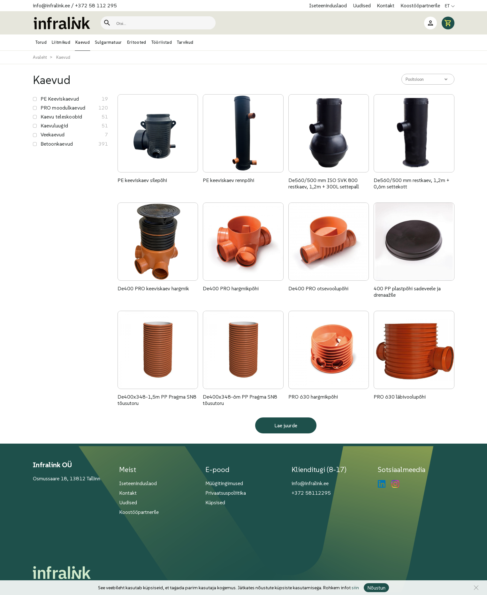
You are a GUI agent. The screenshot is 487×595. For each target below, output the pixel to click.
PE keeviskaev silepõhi (142, 180)
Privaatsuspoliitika (225, 493)
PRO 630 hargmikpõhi (313, 396)
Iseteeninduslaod (328, 5)
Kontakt (386, 5)
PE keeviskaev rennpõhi (228, 180)
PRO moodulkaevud (63, 107)
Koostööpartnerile (420, 5)
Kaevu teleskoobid (61, 116)
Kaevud (63, 57)
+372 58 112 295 (96, 5)
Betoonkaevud (57, 144)
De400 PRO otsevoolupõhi (318, 288)
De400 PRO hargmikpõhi (231, 288)
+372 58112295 (311, 493)
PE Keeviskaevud (60, 98)
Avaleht (40, 57)
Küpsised (215, 502)
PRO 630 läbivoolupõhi (400, 396)
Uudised (362, 5)
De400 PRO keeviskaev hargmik (153, 288)
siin (355, 588)
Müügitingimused (224, 483)
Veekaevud (53, 134)
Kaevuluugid (54, 125)
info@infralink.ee (51, 5)
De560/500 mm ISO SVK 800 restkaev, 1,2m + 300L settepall (323, 183)
